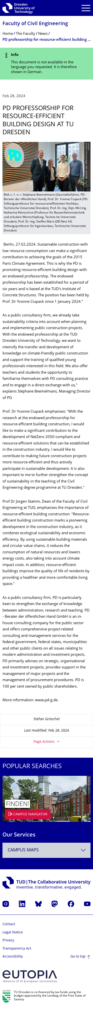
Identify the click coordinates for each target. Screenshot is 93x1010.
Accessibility (12, 956)
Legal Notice (12, 932)
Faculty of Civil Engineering (35, 24)
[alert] (46, 64)
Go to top (78, 956)
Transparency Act (16, 948)
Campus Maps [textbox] (23, 850)
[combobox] (46, 850)
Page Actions (44, 742)
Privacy (8, 940)
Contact (8, 924)
